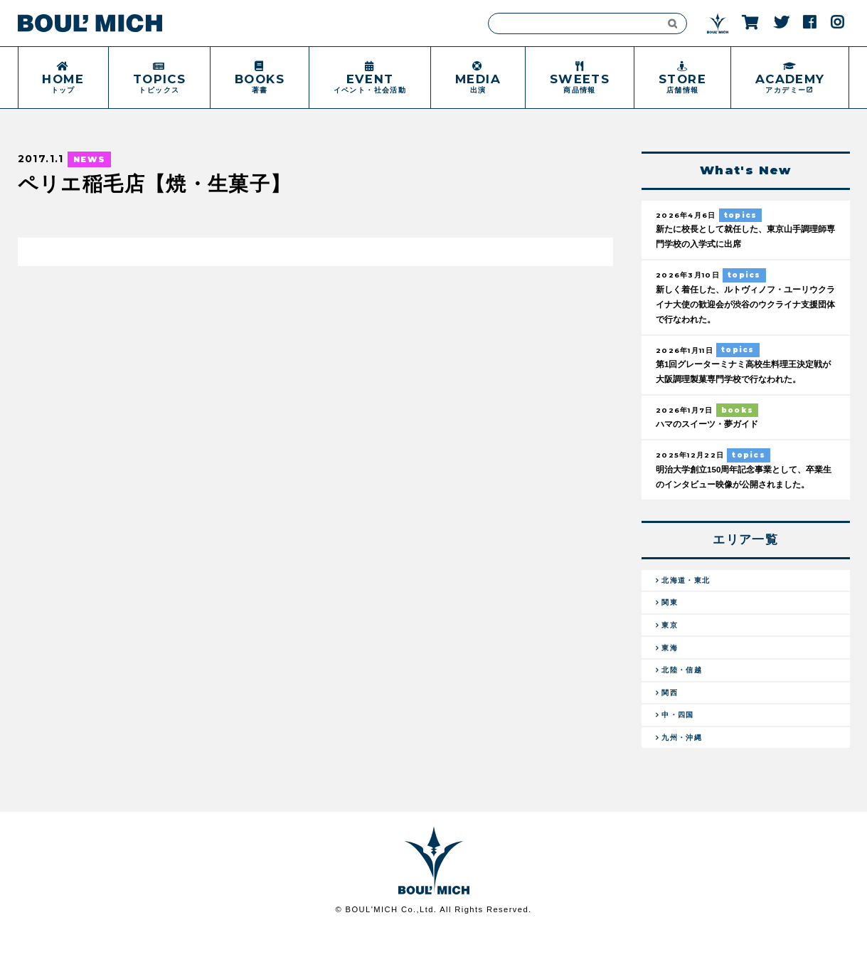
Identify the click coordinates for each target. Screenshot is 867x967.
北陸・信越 (684, 698)
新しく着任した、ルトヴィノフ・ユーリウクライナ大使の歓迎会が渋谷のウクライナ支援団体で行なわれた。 (743, 307)
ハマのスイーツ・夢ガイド (711, 429)
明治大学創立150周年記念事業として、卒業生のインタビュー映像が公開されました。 (742, 490)
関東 (671, 626)
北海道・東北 (688, 601)
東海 (671, 674)
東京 (671, 650)
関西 (671, 723)
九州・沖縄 (684, 772)
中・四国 (680, 747)
